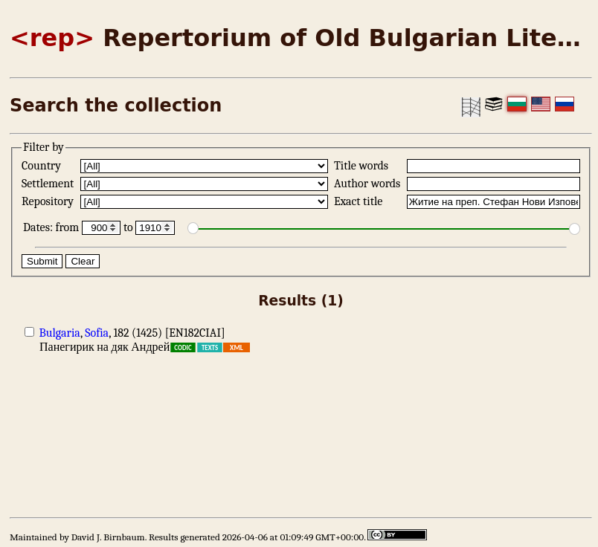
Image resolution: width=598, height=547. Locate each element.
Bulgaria (59, 333)
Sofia (97, 333)
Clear (82, 261)
